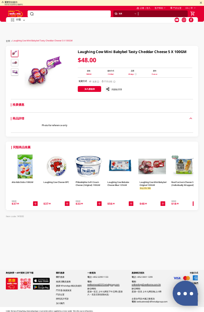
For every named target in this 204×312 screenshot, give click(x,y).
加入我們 (60, 303)
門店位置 (175, 12)
